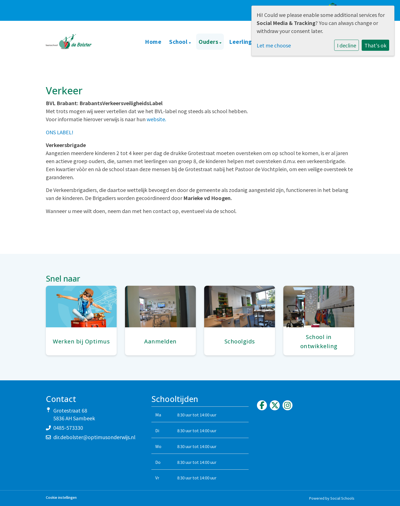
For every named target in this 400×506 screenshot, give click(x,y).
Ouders (209, 41)
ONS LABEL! (59, 132)
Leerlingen (244, 41)
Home (153, 41)
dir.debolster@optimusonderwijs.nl (94, 437)
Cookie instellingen (61, 497)
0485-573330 (68, 427)
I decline (346, 45)
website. (156, 119)
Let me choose (274, 45)
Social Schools (342, 498)
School (179, 41)
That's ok (375, 45)
